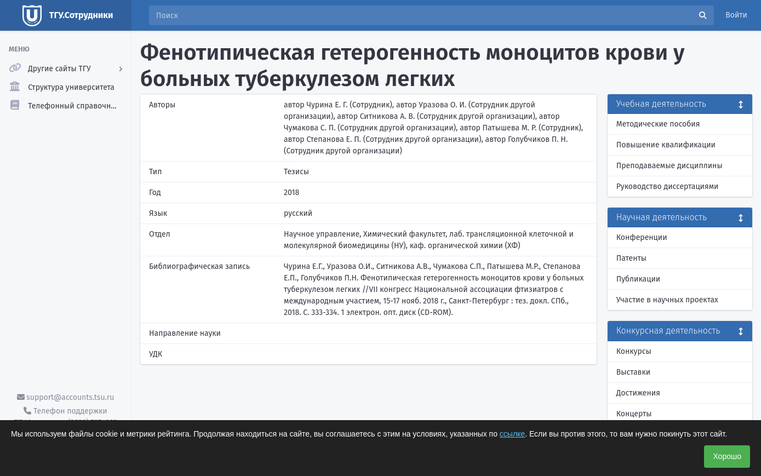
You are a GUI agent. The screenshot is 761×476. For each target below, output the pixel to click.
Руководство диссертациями (667, 186)
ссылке (512, 433)
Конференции (641, 237)
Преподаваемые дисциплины (669, 165)
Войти (736, 15)
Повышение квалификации (666, 145)
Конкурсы (633, 351)
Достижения (638, 393)
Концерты (634, 413)
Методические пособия (658, 124)
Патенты (631, 258)
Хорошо (727, 456)
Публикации (638, 279)
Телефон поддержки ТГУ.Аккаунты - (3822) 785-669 (65, 416)
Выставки (633, 372)
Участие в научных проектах (667, 300)
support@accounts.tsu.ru (66, 397)
